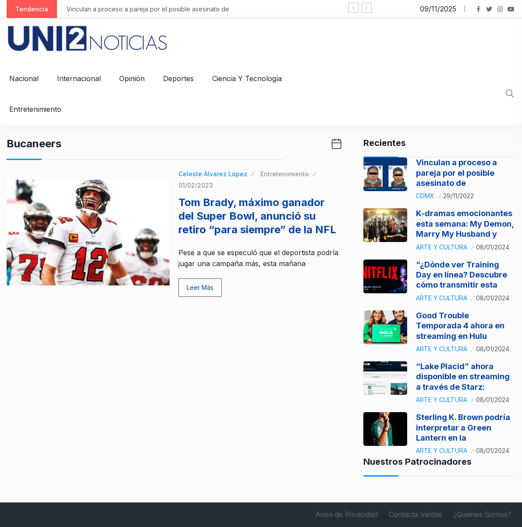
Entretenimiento (35, 109)
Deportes (178, 78)
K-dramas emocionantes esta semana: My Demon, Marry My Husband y (465, 224)
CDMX (425, 195)
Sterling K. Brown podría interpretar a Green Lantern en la (463, 427)
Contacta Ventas (415, 514)
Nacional (24, 78)
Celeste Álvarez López (212, 174)
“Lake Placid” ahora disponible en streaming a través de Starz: (463, 377)
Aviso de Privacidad (347, 514)
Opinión (132, 78)
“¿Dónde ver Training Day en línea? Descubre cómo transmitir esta (461, 275)
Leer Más (200, 287)
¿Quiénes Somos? (482, 514)
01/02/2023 (195, 185)
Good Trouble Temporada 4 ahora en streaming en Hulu (460, 326)
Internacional (79, 78)
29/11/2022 (458, 195)
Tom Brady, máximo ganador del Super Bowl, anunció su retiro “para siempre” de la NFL (257, 216)
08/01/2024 (492, 247)
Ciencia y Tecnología (247, 78)
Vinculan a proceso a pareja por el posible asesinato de (148, 9)
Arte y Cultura (441, 247)
